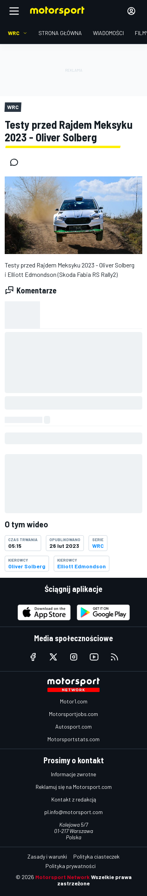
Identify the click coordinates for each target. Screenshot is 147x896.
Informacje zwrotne (73, 774)
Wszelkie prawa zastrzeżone (94, 880)
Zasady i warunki (47, 856)
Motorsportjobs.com (73, 713)
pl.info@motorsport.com (73, 812)
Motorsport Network (62, 877)
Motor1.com (73, 701)
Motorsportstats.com (73, 739)
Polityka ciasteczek (96, 856)
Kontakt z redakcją (73, 799)
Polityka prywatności (70, 866)
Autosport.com (73, 726)
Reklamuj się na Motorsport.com (74, 786)
